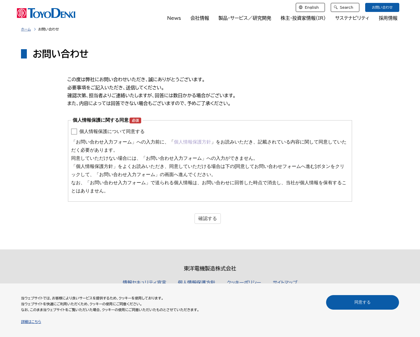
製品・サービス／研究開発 (244, 18)
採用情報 (388, 18)
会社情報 (199, 18)
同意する (362, 302)
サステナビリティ (352, 18)
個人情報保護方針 (196, 282)
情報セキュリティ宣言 (144, 282)
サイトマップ (285, 282)
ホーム (26, 29)
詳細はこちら (31, 321)
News (174, 18)
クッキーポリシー (244, 282)
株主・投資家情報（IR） (303, 18)
